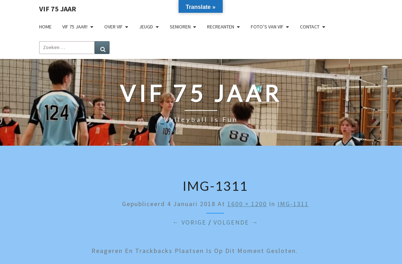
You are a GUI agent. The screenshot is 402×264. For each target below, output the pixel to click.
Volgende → (235, 222)
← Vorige (189, 222)
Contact (309, 26)
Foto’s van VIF (267, 26)
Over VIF (113, 26)
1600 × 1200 (247, 204)
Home (45, 26)
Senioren (180, 26)
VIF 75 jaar (57, 8)
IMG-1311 (293, 204)
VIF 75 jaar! (75, 26)
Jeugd (146, 26)
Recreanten (220, 26)
